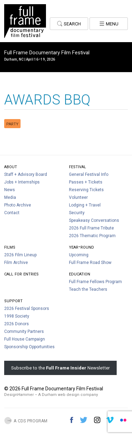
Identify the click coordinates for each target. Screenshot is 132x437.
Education (79, 273)
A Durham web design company (68, 394)
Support (13, 300)
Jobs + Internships (22, 182)
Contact (12, 212)
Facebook (71, 419)
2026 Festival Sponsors (26, 308)
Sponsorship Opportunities (29, 346)
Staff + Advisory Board (25, 174)
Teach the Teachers (88, 289)
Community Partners (24, 331)
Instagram (97, 419)
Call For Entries (21, 273)
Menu (108, 23)
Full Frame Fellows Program (95, 281)
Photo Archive (17, 205)
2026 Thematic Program (92, 235)
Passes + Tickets (85, 182)
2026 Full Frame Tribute (91, 228)
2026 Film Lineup (20, 254)
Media (10, 197)
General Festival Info (88, 174)
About (10, 166)
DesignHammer (19, 394)
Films (9, 246)
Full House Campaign (24, 339)
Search (69, 23)
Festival (77, 166)
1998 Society (16, 316)
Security (77, 212)
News (9, 189)
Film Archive (16, 262)
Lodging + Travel (85, 205)
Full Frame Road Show (90, 262)
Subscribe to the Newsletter (60, 367)
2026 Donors (16, 323)
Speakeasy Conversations (94, 220)
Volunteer (78, 197)
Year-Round (81, 246)
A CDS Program (30, 420)
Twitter (83, 419)
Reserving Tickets (86, 189)
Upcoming (78, 254)
